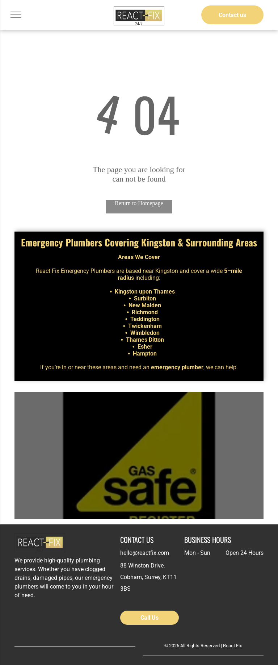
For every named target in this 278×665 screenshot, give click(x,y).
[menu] (16, 14)
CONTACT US (136, 539)
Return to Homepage (139, 203)
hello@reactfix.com (144, 552)
